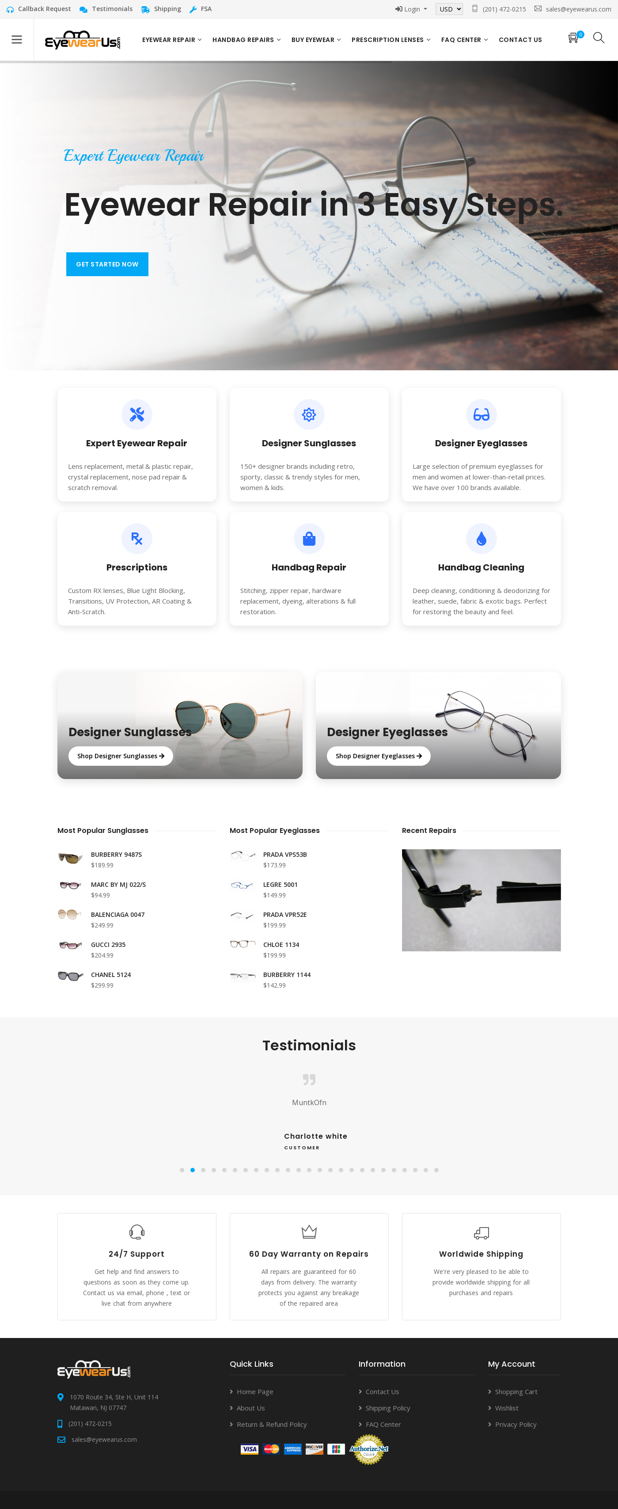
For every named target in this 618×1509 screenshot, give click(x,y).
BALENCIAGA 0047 (117, 914)
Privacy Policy (516, 1424)
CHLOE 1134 (281, 944)
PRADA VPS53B (285, 854)
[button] (182, 1170)
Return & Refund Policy (272, 1424)
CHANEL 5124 (111, 974)
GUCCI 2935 (108, 944)
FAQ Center (461, 39)
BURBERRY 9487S (116, 854)
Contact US (520, 39)
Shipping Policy (388, 1407)
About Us (251, 1407)
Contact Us (382, 1391)
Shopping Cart (516, 1391)
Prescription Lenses (388, 39)
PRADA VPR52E (285, 914)
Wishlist (507, 1407)
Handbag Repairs (243, 39)
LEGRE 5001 (280, 884)
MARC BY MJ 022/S (118, 884)
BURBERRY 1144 (287, 974)
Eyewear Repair (168, 39)
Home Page (255, 1391)
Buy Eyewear (313, 39)
